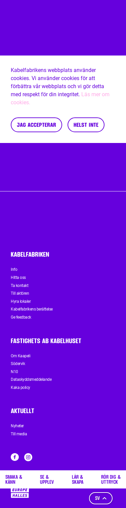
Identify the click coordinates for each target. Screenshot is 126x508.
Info (14, 269)
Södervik (18, 363)
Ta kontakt (19, 285)
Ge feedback (21, 317)
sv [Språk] (101, 498)
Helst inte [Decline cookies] (86, 124)
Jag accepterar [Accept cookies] (36, 124)
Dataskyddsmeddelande (31, 379)
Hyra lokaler (21, 301)
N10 (14, 371)
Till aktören (20, 293)
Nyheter (17, 426)
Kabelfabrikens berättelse (32, 309)
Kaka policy (20, 387)
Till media (19, 434)
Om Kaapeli (20, 356)
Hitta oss (18, 277)
